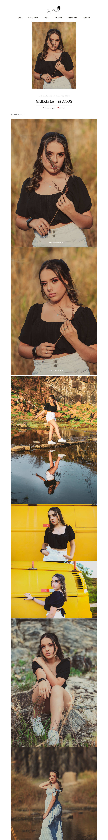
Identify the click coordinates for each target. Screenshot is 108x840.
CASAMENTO (33, 18)
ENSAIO (47, 18)
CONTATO (86, 18)
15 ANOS (58, 18)
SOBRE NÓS (72, 18)
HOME (20, 18)
